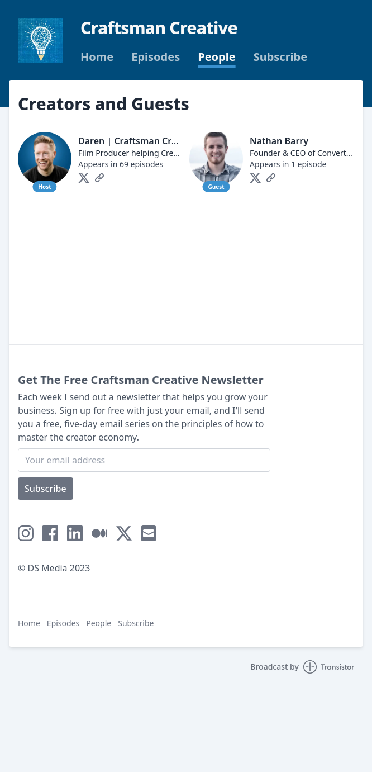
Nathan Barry (279, 141)
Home (96, 57)
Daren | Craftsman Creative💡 (143, 141)
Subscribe (281, 57)
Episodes (155, 57)
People (216, 57)
